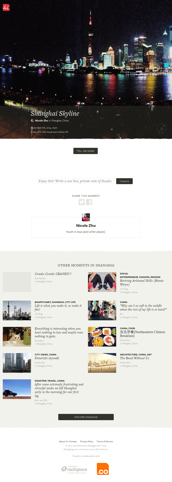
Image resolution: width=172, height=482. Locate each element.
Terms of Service (105, 441)
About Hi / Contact (68, 441)
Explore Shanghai (86, 417)
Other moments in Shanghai (86, 265)
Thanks (124, 181)
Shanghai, (60, 120)
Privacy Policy (86, 441)
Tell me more (85, 151)
